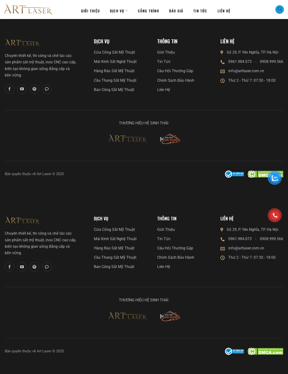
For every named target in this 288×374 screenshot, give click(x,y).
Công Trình (148, 10)
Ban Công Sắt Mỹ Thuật (114, 89)
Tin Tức (164, 61)
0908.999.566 (271, 61)
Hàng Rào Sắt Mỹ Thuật (114, 71)
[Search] (279, 9)
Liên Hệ (163, 89)
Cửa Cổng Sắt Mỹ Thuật (114, 52)
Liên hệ (224, 10)
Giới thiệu (90, 10)
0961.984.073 (240, 61)
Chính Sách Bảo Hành (175, 80)
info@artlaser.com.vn (246, 71)
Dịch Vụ (119, 10)
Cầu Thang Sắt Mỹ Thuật (115, 80)
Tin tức (200, 10)
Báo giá (176, 10)
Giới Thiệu (166, 52)
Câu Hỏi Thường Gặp (175, 71)
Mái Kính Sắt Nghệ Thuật (115, 61)
